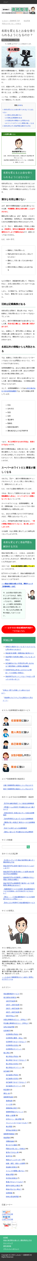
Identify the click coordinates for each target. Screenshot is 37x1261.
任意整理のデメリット (14, 1049)
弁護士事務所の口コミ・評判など (15, 1019)
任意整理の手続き (12, 1034)
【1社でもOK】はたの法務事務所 (15, 828)
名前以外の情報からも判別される (17, 120)
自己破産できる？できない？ (16, 1082)
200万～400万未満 (12, 1008)
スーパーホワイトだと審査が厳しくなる (19, 123)
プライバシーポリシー (11, 1249)
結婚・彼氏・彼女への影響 (15, 1163)
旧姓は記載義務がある (13, 118)
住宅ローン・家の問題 (14, 1119)
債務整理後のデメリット (14, 1112)
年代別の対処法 (11, 1178)
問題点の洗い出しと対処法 (10, 40)
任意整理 (6, 1031)
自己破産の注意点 (12, 1078)
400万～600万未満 (12, 1012)
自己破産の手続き (12, 1075)
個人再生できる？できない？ (16, 1060)
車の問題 (9, 1126)
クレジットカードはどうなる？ (17, 1123)
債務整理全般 (8, 1097)
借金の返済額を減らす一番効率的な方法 (17, 1240)
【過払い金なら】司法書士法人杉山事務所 (18, 832)
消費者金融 (10, 1141)
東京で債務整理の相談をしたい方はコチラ (18, 789)
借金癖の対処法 (11, 1167)
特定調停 (6, 1090)
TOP (11, 21)
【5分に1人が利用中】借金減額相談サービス (19, 903)
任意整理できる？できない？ (16, 1042)
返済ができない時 (12, 1152)
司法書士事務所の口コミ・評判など (16, 1023)
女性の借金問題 (9, 1027)
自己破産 (6, 1071)
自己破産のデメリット (14, 1086)
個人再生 (6, 1053)
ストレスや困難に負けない (15, 1171)
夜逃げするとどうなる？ (14, 1182)
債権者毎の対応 (11, 1108)
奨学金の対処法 (11, 1130)
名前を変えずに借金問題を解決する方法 (16, 126)
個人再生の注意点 (12, 1064)
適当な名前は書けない (13, 115)
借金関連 (6, 1137)
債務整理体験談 (9, 1134)
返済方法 (9, 1156)
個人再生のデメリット (14, 1067)
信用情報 (9, 1193)
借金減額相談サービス (11, 994)
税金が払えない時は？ (14, 1189)
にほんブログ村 (7, 1214)
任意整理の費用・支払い (14, 1038)
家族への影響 (10, 1115)
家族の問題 (10, 1174)
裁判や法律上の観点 (13, 1185)
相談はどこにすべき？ (14, 1160)
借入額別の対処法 (9, 997)
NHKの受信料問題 (12, 1196)
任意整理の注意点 (12, 1045)
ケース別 (9, 1104)
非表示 (20, 105)
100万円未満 (10, 1001)
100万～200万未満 (12, 1005)
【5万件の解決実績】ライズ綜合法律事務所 (18, 803)
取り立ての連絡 (11, 1145)
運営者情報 (7, 1246)
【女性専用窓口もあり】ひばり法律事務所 (18, 819)
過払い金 (6, 1093)
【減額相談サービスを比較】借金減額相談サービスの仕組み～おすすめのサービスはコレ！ (19, 891)
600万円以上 (10, 1016)
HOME (5, 1237)
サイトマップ (8, 1243)
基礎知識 (9, 1101)
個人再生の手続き (12, 1056)
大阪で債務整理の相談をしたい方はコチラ (18, 785)
